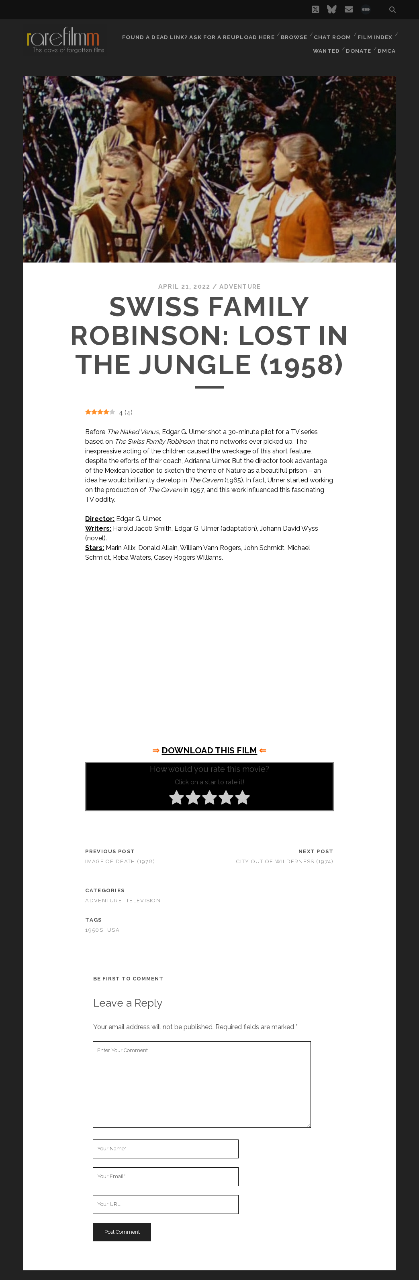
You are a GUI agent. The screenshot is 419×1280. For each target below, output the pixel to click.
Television (143, 900)
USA (113, 930)
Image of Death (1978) (120, 861)
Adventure (240, 286)
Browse (293, 34)
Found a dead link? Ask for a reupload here (198, 34)
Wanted (325, 44)
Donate (358, 44)
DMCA (387, 44)
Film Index (375, 34)
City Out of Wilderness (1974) (284, 861)
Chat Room (332, 34)
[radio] (176, 798)
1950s (94, 930)
